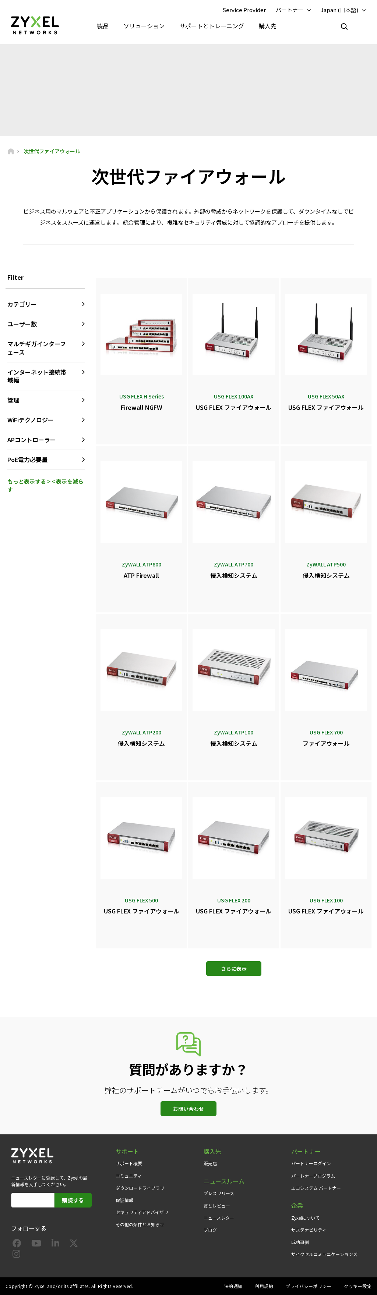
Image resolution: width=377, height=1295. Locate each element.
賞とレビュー (217, 1205)
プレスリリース (219, 1193)
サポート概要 (129, 1163)
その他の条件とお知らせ (140, 1224)
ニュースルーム (224, 1181)
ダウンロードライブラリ (140, 1188)
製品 (103, 25)
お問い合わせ (188, 1108)
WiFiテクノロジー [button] (30, 419)
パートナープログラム (313, 1176)
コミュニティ (129, 1176)
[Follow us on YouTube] (36, 1244)
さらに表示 (234, 968)
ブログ (210, 1230)
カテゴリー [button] (22, 304)
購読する (73, 1200)
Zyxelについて (305, 1217)
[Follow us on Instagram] (16, 1255)
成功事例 (300, 1242)
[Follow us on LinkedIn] (55, 1244)
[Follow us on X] (73, 1244)
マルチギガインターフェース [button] (36, 348)
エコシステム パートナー (316, 1188)
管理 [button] (13, 400)
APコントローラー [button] (31, 439)
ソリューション (144, 25)
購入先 (267, 25)
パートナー (289, 10)
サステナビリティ (308, 1230)
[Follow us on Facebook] (17, 1244)
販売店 (210, 1163)
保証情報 (124, 1200)
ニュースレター (219, 1217)
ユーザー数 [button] (22, 323)
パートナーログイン (311, 1163)
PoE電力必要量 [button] (27, 459)
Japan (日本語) (339, 10)
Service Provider (244, 10)
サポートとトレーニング (211, 25)
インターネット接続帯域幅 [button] (36, 376)
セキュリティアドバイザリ (142, 1212)
